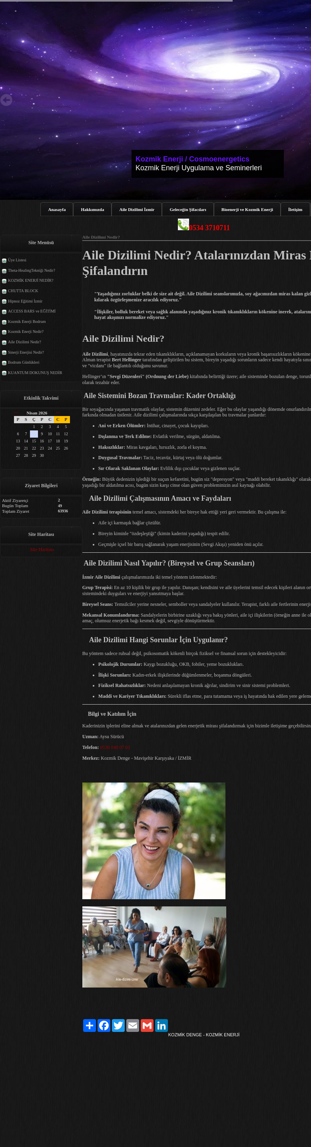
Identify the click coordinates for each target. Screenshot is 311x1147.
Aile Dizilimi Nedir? (24, 342)
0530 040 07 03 (115, 747)
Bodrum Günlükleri (24, 362)
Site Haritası (42, 549)
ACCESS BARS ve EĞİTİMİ (32, 311)
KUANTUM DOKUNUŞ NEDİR (35, 372)
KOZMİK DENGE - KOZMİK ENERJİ (203, 1034)
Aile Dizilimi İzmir (136, 209)
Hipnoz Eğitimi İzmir (25, 301)
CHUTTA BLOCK (23, 291)
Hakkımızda (92, 209)
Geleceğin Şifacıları (187, 209)
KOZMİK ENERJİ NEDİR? (30, 280)
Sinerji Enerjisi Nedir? (26, 352)
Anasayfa (57, 209)
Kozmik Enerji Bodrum (27, 321)
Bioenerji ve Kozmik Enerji (247, 209)
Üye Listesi (17, 260)
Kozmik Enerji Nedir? (26, 331)
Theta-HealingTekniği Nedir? (31, 270)
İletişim (295, 209)
